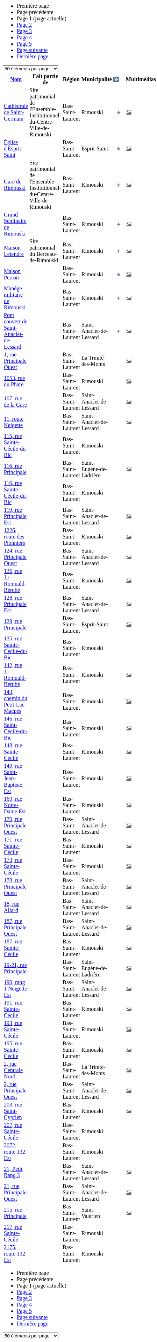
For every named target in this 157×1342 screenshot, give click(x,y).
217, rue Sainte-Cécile (13, 1233)
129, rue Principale (15, 624)
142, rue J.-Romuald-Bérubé (15, 674)
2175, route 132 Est (14, 1253)
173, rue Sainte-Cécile (13, 866)
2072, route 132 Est (14, 1151)
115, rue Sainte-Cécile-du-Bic (16, 445)
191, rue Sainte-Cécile (13, 1009)
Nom (16, 79)
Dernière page (32, 56)
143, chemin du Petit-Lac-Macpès (15, 701)
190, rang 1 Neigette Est (15, 988)
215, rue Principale (15, 1213)
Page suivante (32, 50)
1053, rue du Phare (14, 381)
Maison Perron (12, 274)
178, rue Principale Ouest (15, 886)
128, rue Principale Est (15, 604)
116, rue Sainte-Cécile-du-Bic (16, 492)
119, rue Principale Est (15, 516)
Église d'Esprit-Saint (13, 148)
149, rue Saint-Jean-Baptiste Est (13, 778)
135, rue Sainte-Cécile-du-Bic (16, 647)
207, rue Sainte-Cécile (13, 1131)
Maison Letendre (14, 251)
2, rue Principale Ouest (15, 1090)
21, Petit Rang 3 (13, 1172)
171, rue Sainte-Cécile (13, 846)
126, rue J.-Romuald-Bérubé (15, 580)
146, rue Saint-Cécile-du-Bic (16, 728)
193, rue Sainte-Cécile (13, 1029)
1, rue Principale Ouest (15, 360)
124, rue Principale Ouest (15, 557)
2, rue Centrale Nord (13, 1070)
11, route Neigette (13, 422)
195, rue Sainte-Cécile (13, 1049)
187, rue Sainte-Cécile (13, 947)
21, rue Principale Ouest (15, 1192)
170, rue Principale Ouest (15, 825)
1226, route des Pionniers (14, 536)
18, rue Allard (11, 907)
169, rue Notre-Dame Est (15, 805)
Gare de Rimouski (15, 185)
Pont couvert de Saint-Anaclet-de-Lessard (15, 331)
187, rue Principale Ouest (15, 927)
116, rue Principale (15, 469)
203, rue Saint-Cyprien (13, 1111)
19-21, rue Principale (15, 968)
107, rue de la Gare (15, 401)
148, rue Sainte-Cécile (13, 751)
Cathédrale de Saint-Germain (16, 112)
